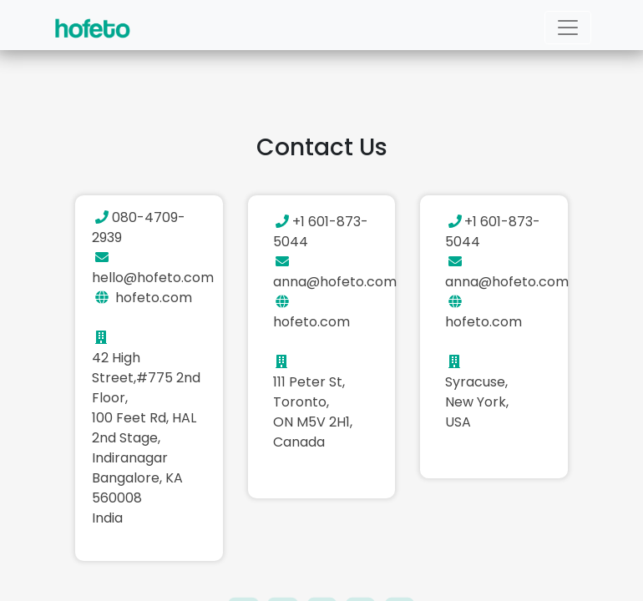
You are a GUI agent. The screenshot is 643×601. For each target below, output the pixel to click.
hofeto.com (153, 297)
